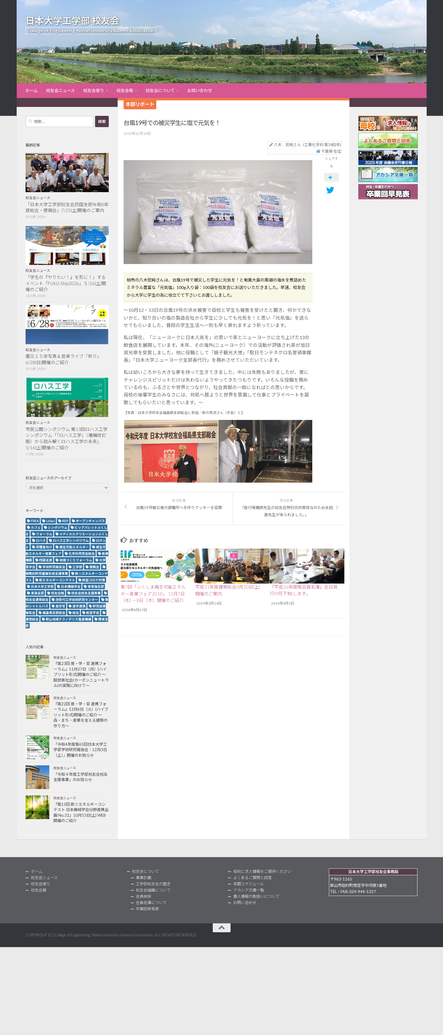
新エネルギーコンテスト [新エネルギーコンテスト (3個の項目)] (57, 580)
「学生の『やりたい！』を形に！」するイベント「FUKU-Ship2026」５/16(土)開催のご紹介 (66, 283)
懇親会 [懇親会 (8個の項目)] (94, 567)
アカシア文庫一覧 (248, 890)
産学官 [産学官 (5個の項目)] (60, 606)
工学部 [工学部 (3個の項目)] (77, 567)
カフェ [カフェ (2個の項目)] (36, 527)
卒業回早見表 (147, 908)
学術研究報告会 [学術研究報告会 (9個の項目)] (53, 567)
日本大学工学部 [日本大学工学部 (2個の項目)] (42, 586)
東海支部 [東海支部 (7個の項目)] (37, 593)
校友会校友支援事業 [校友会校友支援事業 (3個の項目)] (86, 593)
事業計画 (143, 877)
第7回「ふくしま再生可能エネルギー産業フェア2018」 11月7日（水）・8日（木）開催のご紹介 (153, 593)
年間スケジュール (248, 883)
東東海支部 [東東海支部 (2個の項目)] (96, 586)
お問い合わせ (199, 90)
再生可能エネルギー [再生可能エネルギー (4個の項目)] (74, 547)
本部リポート (140, 104)
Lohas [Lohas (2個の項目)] (50, 521)
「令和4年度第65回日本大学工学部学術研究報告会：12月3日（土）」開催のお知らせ (80, 750)
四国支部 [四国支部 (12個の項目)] (45, 560)
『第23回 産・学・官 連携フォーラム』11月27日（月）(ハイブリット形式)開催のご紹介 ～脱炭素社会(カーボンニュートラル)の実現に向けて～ (81, 674)
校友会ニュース (60, 90)
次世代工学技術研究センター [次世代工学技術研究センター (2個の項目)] (77, 599)
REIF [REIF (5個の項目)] (65, 521)
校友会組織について (153, 890)
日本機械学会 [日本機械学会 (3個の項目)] (71, 586)
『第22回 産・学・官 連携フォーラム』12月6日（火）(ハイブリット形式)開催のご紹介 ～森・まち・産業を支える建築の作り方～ (80, 714)
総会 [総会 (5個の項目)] (75, 612)
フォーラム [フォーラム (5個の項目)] (44, 534)
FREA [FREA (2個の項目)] (35, 521)
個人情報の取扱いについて (256, 896)
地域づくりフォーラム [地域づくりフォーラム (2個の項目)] (75, 560)
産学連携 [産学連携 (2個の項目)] (79, 606)
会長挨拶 (143, 896)
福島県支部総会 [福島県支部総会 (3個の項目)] (53, 612)
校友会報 (124, 90)
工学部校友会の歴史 (153, 883)
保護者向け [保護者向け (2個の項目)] (44, 547)
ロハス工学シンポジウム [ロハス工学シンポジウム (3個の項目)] (71, 540)
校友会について (160, 90)
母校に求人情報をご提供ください (262, 871)
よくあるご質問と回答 (252, 877)
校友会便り (93, 90)
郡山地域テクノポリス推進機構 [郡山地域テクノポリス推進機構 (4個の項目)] (68, 619)
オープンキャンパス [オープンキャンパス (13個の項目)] (90, 521)
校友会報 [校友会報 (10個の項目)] (57, 593)
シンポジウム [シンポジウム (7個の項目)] (57, 527)
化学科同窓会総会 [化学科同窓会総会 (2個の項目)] (82, 553)
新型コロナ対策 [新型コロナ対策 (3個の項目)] (93, 580)
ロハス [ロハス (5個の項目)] (41, 540)
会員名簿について (151, 902)
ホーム (31, 90)
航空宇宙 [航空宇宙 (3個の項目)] (92, 612)
